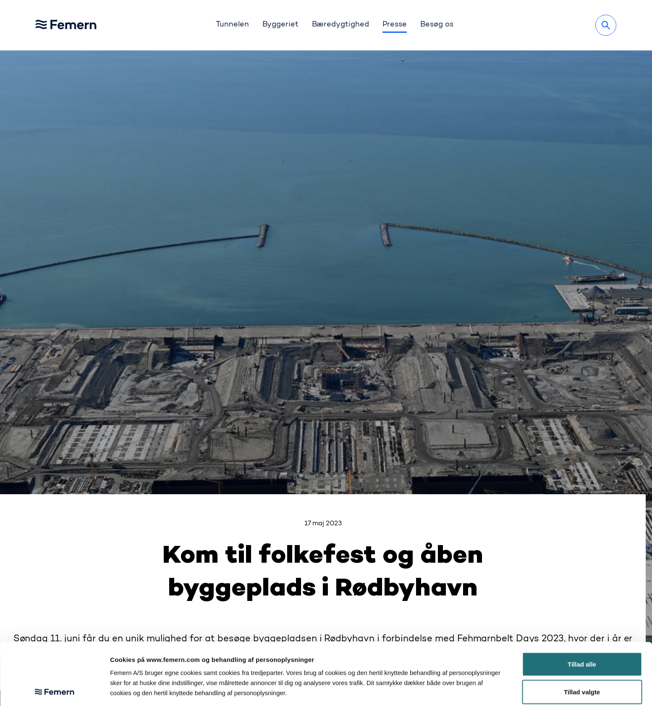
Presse (394, 25)
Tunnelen (232, 25)
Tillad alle (582, 602)
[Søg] (605, 25)
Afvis (582, 657)
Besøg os (436, 25)
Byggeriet (280, 25)
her (239, 651)
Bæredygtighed (340, 25)
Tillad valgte (582, 630)
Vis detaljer (433, 689)
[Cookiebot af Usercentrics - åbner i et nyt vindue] (54, 689)
